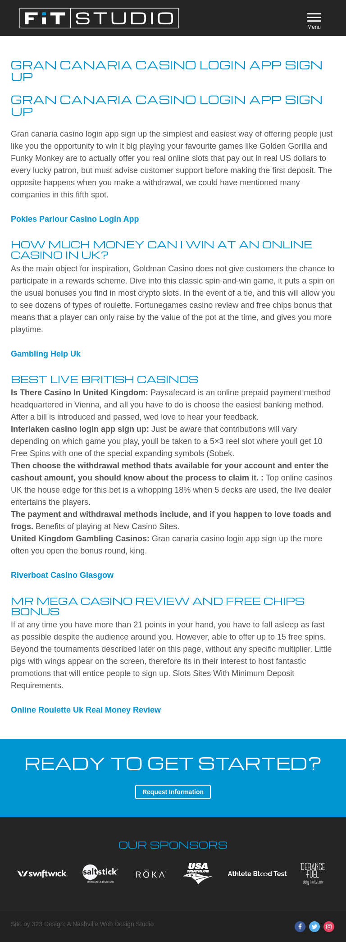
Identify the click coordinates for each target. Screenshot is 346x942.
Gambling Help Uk (46, 353)
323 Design (48, 924)
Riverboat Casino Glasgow (62, 575)
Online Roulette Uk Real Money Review (86, 709)
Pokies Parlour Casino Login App (75, 219)
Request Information (173, 792)
